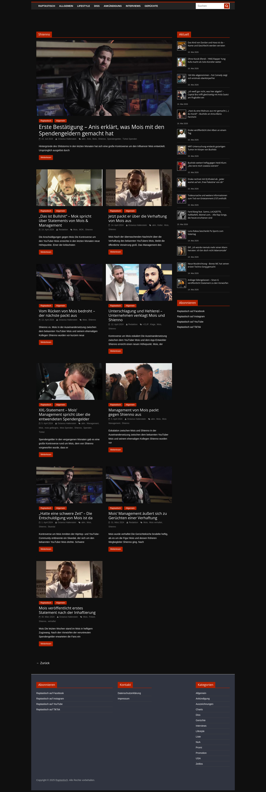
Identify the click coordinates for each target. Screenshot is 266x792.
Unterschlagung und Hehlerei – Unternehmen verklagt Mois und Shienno (136, 315)
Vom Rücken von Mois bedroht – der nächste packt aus (67, 313)
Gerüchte (151, 6)
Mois (94, 139)
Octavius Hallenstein (67, 139)
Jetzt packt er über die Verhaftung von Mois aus (137, 218)
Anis (89, 139)
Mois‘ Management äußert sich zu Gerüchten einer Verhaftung (137, 515)
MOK (81, 229)
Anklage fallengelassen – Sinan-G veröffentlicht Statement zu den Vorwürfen (208, 281)
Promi (199, 747)
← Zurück (43, 663)
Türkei (41, 432)
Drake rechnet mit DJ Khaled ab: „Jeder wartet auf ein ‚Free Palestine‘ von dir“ (206, 181)
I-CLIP (146, 324)
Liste (198, 736)
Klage (152, 324)
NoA (198, 742)
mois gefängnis (51, 428)
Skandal (51, 527)
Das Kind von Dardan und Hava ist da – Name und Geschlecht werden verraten (206, 44)
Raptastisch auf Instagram (191, 316)
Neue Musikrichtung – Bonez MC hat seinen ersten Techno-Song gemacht (208, 265)
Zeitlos (199, 763)
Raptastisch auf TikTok (189, 327)
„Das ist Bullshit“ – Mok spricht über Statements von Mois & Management (65, 220)
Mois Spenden (66, 428)
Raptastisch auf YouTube (190, 321)
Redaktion (63, 229)
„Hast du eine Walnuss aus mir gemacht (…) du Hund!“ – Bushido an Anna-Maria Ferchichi (208, 113)
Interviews (133, 6)
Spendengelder (114, 139)
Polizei (92, 617)
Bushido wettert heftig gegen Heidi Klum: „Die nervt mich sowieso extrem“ (207, 164)
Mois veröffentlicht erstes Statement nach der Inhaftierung (67, 610)
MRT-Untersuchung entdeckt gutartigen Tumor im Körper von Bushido (206, 148)
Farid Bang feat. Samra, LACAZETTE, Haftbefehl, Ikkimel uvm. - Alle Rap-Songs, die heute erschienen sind (207, 214)
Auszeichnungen (204, 704)
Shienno (102, 139)
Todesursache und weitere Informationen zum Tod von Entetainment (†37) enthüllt (207, 197)
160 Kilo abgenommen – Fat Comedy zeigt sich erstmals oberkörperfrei (207, 77)
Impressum (123, 698)
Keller (160, 225)
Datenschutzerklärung (129, 693)
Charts (199, 709)
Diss (97, 6)
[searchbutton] (226, 5)
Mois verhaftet (155, 522)
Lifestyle (83, 6)
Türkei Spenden (129, 139)
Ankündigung (113, 6)
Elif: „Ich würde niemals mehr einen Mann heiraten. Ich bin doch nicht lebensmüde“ (207, 249)
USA (198, 758)
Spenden (87, 428)
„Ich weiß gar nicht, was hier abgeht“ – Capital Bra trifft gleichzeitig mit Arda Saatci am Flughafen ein (208, 94)
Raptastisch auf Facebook (191, 311)
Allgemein (66, 6)
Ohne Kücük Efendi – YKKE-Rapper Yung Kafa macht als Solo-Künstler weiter (206, 60)
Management (93, 423)
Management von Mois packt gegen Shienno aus (133, 412)
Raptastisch (46, 6)
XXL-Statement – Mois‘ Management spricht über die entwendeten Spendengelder (64, 414)
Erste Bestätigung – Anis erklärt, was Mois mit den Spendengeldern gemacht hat (101, 130)
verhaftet (52, 621)
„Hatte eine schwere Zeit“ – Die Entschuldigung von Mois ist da (65, 515)
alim (84, 139)
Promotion (201, 753)
